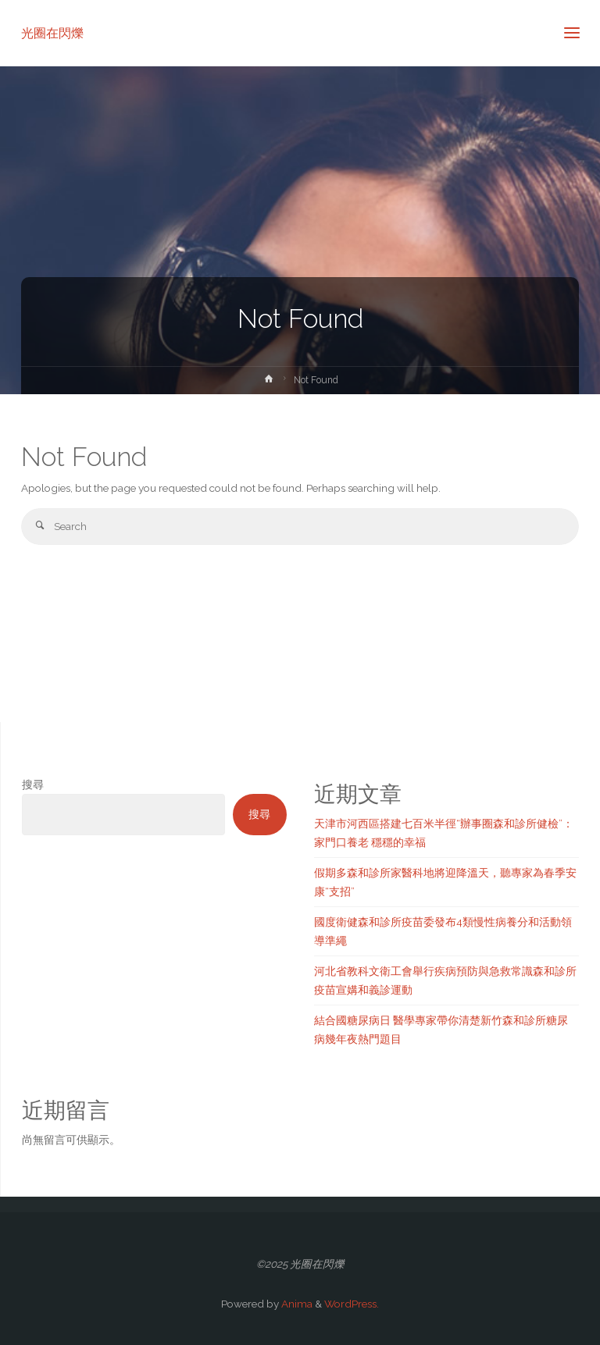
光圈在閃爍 (52, 32)
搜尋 (33, 784)
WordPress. (351, 1303)
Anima (295, 1303)
